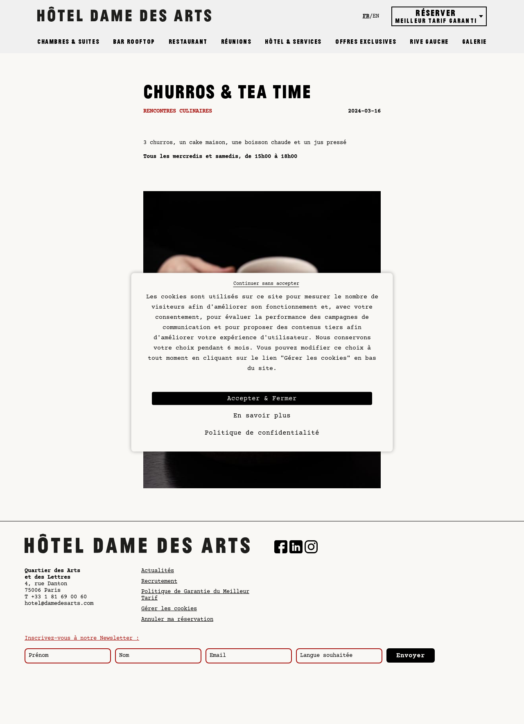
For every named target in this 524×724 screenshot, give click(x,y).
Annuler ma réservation (177, 619)
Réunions (236, 41)
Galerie (474, 41)
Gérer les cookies (169, 609)
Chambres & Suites (68, 41)
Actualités (157, 571)
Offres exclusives (365, 41)
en (376, 16)
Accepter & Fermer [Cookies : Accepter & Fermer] (262, 398)
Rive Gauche (429, 41)
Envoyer (410, 655)
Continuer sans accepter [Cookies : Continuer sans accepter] (266, 283)
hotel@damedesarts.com (59, 603)
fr (366, 16)
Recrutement (159, 581)
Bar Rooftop (134, 41)
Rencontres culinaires (177, 111)
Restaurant (188, 41)
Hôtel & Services (293, 41)
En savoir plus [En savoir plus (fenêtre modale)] (262, 415)
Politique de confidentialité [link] (262, 432)
